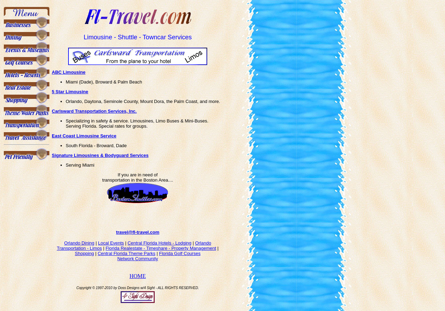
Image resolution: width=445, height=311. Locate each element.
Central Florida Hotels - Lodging (160, 246)
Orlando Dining (79, 246)
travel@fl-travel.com (138, 235)
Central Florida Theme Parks (126, 256)
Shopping (84, 256)
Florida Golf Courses (179, 256)
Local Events (111, 246)
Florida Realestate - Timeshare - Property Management (161, 251)
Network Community (137, 261)
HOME (137, 279)
